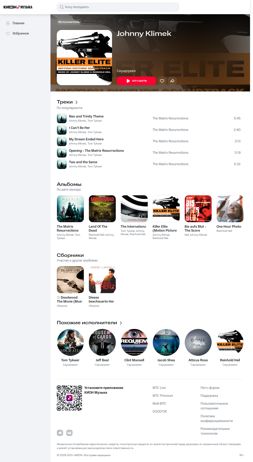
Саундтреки (126, 71)
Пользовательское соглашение (214, 406)
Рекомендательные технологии (215, 431)
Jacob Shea (166, 360)
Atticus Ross (198, 360)
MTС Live (159, 388)
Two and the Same (83, 162)
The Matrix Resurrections (170, 118)
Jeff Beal (102, 360)
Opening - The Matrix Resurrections (96, 150)
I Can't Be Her (79, 128)
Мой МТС (159, 403)
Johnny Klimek (77, 121)
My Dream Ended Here (86, 139)
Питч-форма (210, 388)
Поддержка (209, 395)
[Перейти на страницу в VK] (69, 433)
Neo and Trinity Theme (86, 116)
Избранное (17, 33)
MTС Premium (163, 395)
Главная (15, 23)
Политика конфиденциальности (217, 418)
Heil (187, 235)
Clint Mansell (134, 360)
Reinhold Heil (96, 235)
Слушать (136, 81)
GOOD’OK (160, 411)
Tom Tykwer (95, 121)
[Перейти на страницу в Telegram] (60, 433)
